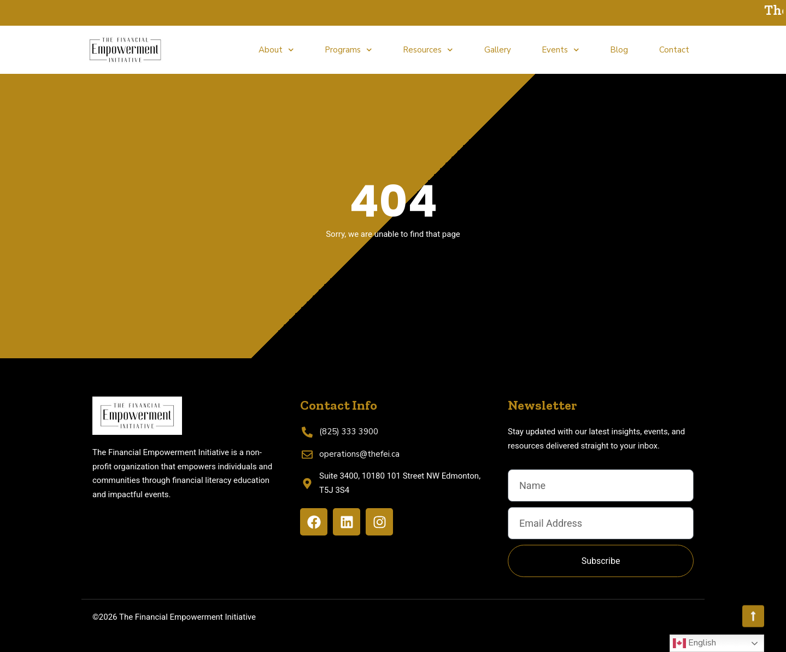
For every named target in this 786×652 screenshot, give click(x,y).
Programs (348, 50)
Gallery (497, 49)
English (694, 643)
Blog (619, 49)
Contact (674, 49)
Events (560, 50)
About (276, 50)
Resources (428, 50)
